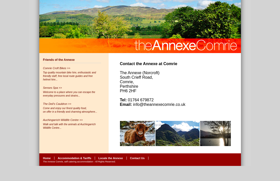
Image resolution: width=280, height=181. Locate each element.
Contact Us (137, 158)
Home (47, 158)
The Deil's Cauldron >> (57, 103)
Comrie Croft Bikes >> (56, 68)
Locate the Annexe (110, 158)
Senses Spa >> (52, 87)
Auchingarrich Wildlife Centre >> (63, 119)
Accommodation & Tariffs (74, 158)
